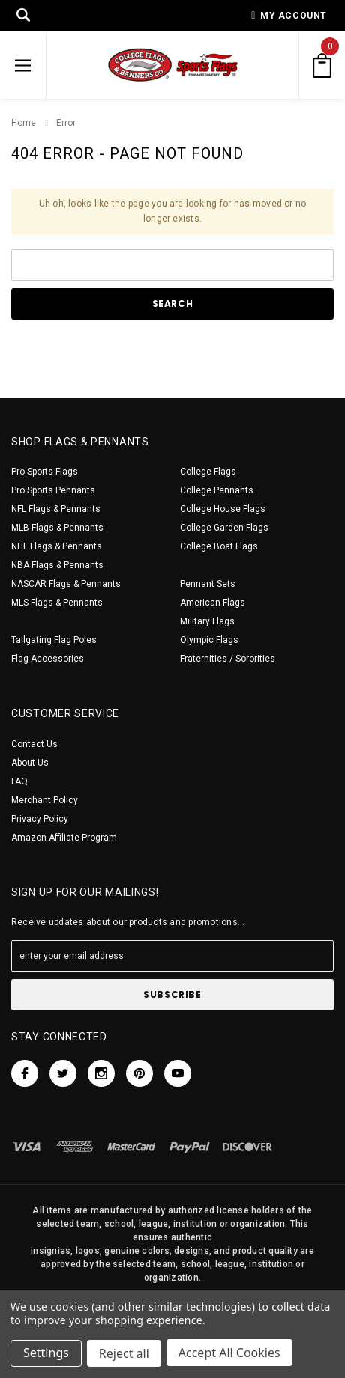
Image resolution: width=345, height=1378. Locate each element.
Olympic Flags (209, 640)
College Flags (208, 471)
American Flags (212, 602)
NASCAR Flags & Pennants (66, 584)
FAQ (19, 781)
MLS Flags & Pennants (57, 602)
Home (23, 123)
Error (66, 123)
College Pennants (217, 490)
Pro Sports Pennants (53, 490)
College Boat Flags (219, 546)
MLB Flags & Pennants (57, 527)
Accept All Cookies (231, 1354)
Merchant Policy (44, 800)
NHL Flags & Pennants (56, 546)
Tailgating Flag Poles (54, 640)
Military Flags (207, 621)
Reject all (125, 1354)
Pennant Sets (208, 584)
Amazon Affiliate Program (64, 837)
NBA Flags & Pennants (57, 565)
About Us (30, 762)
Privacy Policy (39, 819)
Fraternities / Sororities (227, 658)
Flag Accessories (47, 658)
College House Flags (223, 509)
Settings (46, 1354)
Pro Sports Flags (44, 471)
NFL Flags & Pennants (55, 509)
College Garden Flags (224, 527)
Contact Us (34, 744)
